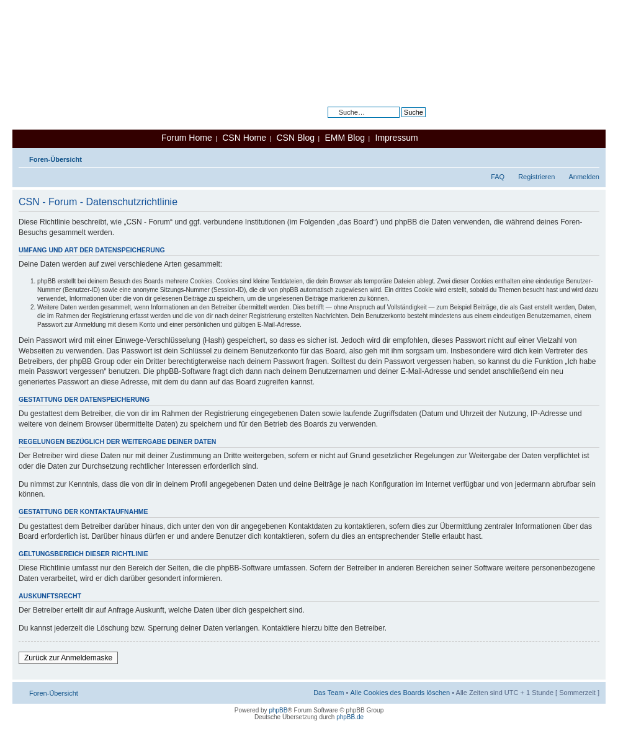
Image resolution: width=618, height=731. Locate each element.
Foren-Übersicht (55, 159)
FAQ (497, 176)
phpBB (278, 710)
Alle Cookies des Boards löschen (400, 692)
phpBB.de (350, 717)
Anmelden (583, 176)
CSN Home (244, 138)
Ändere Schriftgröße (590, 156)
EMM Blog (345, 138)
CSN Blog (295, 138)
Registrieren (536, 176)
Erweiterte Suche (400, 121)
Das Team (328, 692)
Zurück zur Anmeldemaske (68, 657)
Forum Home (186, 138)
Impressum (396, 138)
